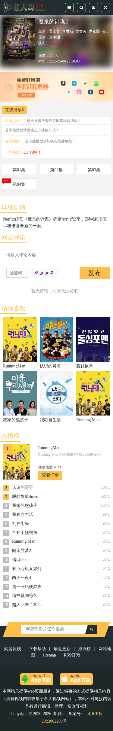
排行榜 (84, 649)
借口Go (19, 559)
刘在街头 (20, 523)
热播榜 (11, 435)
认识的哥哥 (22, 487)
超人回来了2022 (27, 604)
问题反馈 (13, 649)
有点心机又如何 (27, 568)
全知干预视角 (24, 532)
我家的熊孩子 (24, 505)
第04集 (19, 184)
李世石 (67, 31)
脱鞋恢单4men (25, 496)
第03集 (94, 170)
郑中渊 (54, 37)
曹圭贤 (54, 31)
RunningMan (49, 448)
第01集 (19, 170)
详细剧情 (14, 207)
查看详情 (50, 475)
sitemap (49, 655)
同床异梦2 (21, 550)
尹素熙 (94, 31)
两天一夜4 (21, 577)
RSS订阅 (72, 655)
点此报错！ (32, 152)
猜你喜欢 (14, 308)
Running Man (23, 541)
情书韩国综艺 (24, 595)
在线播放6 (14, 110)
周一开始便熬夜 (27, 586)
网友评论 (14, 237)
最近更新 (62, 649)
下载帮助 (37, 649)
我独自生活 (22, 514)
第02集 (56, 170)
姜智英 (81, 31)
